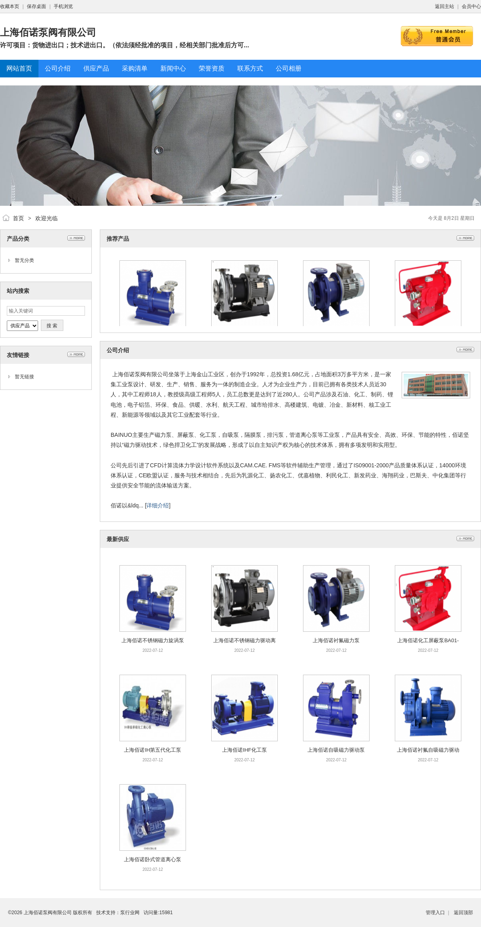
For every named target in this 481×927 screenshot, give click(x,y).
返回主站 (444, 6)
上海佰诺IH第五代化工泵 (152, 750)
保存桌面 (36, 6)
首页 (18, 218)
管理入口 (435, 912)
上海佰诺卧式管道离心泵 (152, 859)
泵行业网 (129, 912)
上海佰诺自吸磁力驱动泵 (336, 750)
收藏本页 (9, 6)
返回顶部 (463, 912)
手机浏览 (63, 6)
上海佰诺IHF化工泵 (244, 750)
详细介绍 (157, 505)
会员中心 (471, 6)
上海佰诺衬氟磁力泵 (336, 640)
